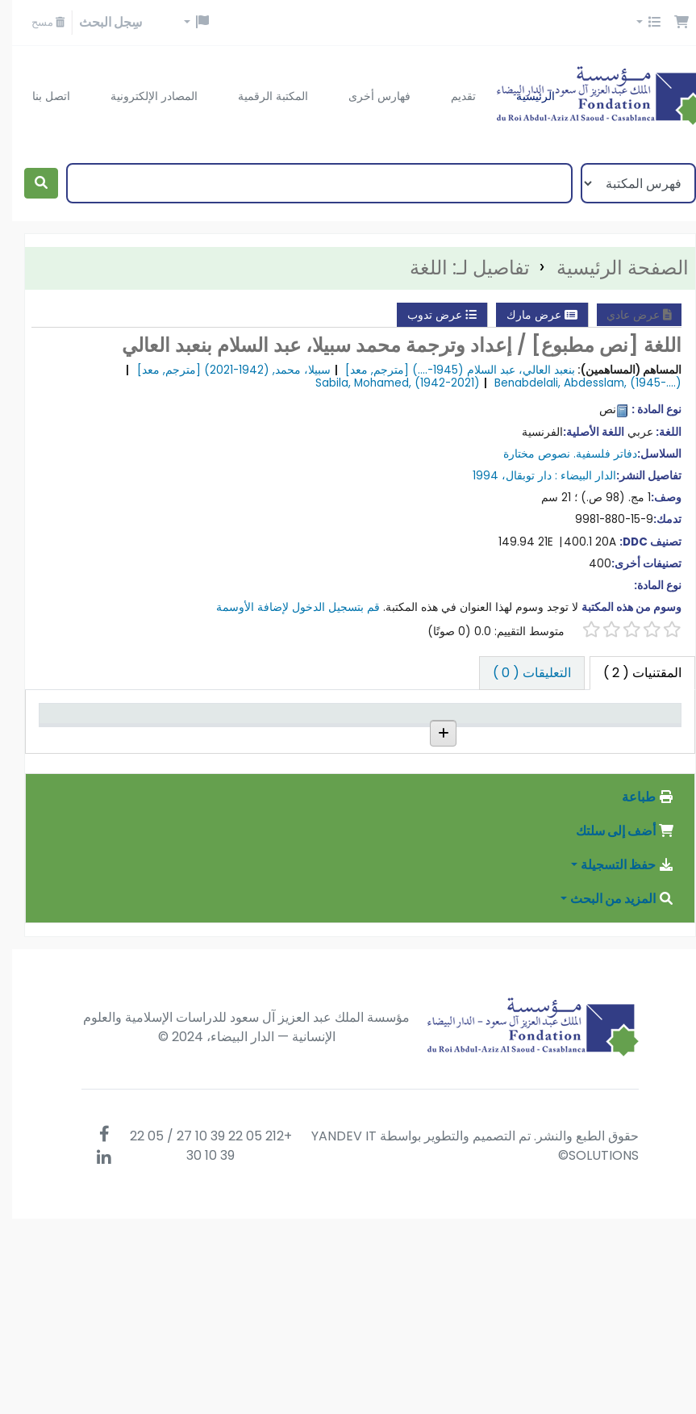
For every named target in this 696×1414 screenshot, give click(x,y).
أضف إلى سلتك (613, 1026)
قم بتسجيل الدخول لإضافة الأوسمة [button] (286, 607)
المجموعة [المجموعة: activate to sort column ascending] (453, 737)
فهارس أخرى (367, 96)
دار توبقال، (515, 475)
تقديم (451, 96)
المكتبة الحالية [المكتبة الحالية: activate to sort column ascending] (534, 737)
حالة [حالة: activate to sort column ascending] (190, 737)
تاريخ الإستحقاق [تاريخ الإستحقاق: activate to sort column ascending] (85, 728)
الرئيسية (523, 96)
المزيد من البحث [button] (610, 1094)
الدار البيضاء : (573, 475)
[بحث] (29, 183)
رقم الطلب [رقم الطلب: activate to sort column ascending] (358, 737)
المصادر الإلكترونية (141, 96)
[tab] (520, 673)
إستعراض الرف (358, 797)
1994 (473, 475)
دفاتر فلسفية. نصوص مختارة (558, 454)
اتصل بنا (39, 96)
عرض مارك (529, 315)
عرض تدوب (430, 315)
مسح (35, 22)
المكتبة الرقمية (261, 96)
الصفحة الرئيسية (610, 267)
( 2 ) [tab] (630, 672)
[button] (669, 22)
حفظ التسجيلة (615, 1060)
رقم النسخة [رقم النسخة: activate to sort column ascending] (265, 737)
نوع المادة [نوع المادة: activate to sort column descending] (637, 737)
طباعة (636, 992)
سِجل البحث (98, 22)
